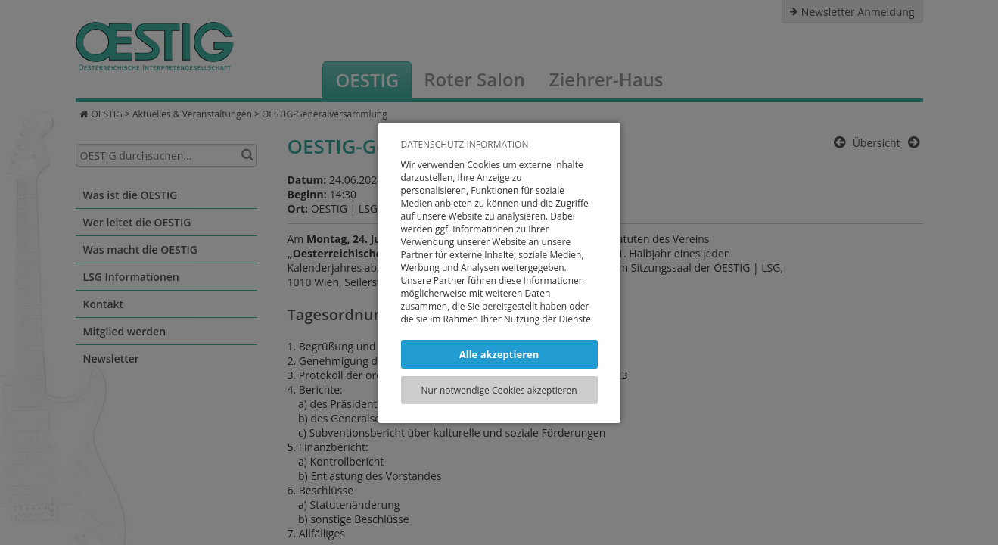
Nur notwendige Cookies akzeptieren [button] (499, 390)
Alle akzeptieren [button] (499, 354)
